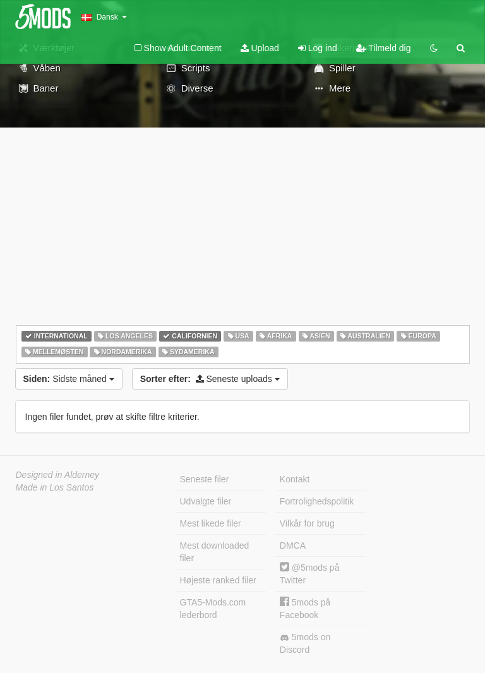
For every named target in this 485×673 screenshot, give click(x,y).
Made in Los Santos (55, 487)
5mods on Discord (305, 643)
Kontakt (294, 479)
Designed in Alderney (58, 475)
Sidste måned (68, 379)
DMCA (293, 545)
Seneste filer (204, 479)
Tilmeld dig (383, 48)
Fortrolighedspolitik (317, 501)
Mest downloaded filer (214, 551)
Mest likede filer (210, 523)
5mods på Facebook (305, 608)
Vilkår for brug (307, 523)
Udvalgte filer (206, 501)
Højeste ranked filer (218, 580)
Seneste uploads (210, 379)
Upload (260, 48)
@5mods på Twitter (310, 573)
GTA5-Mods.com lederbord (213, 608)
